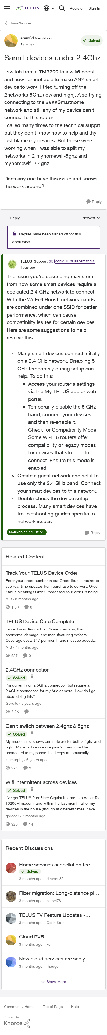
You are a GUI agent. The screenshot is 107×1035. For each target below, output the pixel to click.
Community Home (19, 1006)
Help (75, 1006)
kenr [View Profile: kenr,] (50, 944)
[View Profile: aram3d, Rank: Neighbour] (11, 40)
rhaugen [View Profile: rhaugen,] (54, 966)
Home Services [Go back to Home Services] (17, 23)
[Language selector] (49, 8)
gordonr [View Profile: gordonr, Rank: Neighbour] (12, 815)
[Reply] (94, 201)
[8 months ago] (25, 599)
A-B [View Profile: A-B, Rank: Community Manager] (9, 598)
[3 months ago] (30, 878)
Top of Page (53, 1006)
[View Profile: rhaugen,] (11, 962)
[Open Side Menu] (7, 8)
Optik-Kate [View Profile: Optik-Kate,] (56, 922)
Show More (53, 981)
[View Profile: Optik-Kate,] (11, 918)
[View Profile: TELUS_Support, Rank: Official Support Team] (12, 264)
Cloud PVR (31, 937)
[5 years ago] (30, 703)
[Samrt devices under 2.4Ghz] (27, 267)
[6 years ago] (35, 759)
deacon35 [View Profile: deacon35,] (55, 878)
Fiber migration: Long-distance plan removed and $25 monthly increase (59, 893)
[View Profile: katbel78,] (11, 896)
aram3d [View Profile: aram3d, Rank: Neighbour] (27, 38)
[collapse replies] (53, 256)
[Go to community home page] (28, 8)
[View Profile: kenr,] (11, 940)
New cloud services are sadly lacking (52, 959)
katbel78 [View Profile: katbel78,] (54, 900)
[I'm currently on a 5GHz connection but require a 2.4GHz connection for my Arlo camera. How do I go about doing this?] (53, 690)
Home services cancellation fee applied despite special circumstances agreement (54, 865)
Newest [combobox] (91, 218)
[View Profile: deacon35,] (11, 868)
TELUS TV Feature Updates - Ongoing (52, 915)
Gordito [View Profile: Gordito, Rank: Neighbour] (12, 703)
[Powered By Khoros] (53, 1022)
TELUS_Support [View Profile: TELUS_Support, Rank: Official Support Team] (33, 261)
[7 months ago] (25, 647)
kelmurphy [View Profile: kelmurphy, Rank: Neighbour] (14, 759)
